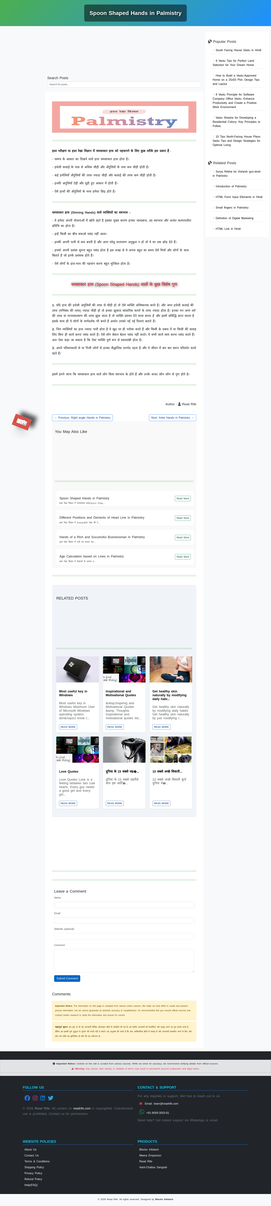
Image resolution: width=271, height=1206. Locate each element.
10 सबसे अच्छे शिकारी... (167, 772)
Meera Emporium (150, 1156)
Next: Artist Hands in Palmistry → (172, 417)
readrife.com (82, 1110)
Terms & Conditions (37, 1162)
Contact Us (32, 1156)
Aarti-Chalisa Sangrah (153, 1168)
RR (21, 422)
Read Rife (145, 1162)
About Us (31, 1150)
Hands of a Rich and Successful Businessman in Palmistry (102, 537)
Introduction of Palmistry (230, 186)
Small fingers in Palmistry (231, 207)
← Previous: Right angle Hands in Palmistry (82, 417)
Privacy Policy (33, 1174)
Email (57, 914)
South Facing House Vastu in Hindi (237, 50)
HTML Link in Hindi (227, 228)
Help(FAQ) (31, 1186)
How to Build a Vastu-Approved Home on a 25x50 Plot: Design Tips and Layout (236, 79)
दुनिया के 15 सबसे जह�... (122, 772)
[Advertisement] (22, 82)
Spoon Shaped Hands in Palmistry (84, 498)
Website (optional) (64, 930)
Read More (182, 498)
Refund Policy (33, 1180)
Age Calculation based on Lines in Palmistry (91, 556)
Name (57, 899)
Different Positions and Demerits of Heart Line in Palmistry (101, 517)
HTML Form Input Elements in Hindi (237, 196)
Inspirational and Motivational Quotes (121, 693)
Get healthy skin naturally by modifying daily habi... (169, 695)
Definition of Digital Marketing (233, 218)
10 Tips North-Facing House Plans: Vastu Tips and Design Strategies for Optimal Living (237, 140)
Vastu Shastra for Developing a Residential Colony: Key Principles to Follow (236, 121)
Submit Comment (67, 979)
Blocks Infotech (149, 1150)
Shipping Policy (34, 1168)
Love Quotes (68, 772)
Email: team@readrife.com (158, 1105)
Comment (59, 946)
